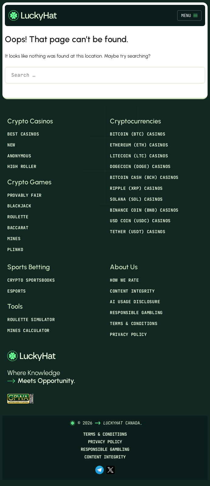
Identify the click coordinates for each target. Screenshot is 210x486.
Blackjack (19, 206)
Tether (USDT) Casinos (137, 231)
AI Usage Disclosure (135, 301)
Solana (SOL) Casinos (136, 199)
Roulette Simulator (31, 319)
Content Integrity (132, 291)
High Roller (21, 166)
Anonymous (19, 156)
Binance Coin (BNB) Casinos (144, 210)
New (11, 145)
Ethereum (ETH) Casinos (139, 145)
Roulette (18, 217)
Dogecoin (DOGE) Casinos (140, 166)
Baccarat (18, 227)
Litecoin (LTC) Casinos (139, 156)
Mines (14, 238)
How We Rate (124, 280)
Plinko (15, 249)
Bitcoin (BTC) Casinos (137, 134)
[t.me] (99, 470)
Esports (16, 291)
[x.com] (110, 470)
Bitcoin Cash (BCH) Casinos (144, 177)
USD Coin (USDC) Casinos (140, 220)
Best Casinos (23, 134)
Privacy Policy (128, 334)
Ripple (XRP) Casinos (136, 188)
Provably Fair (24, 195)
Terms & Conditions (134, 323)
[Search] (14, 90)
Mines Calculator (28, 330)
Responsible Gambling (136, 312)
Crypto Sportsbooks (31, 280)
